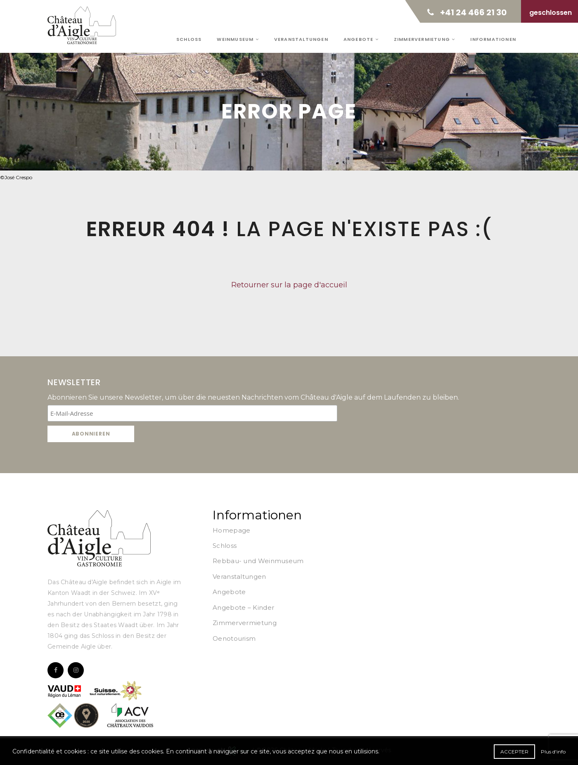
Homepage (231, 530)
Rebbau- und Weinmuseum (258, 561)
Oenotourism (234, 638)
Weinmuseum (237, 39)
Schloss (188, 39)
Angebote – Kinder (243, 607)
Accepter (514, 751)
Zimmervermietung (424, 39)
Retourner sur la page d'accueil (289, 284)
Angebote (361, 39)
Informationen (493, 39)
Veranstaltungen (301, 39)
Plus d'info (553, 751)
